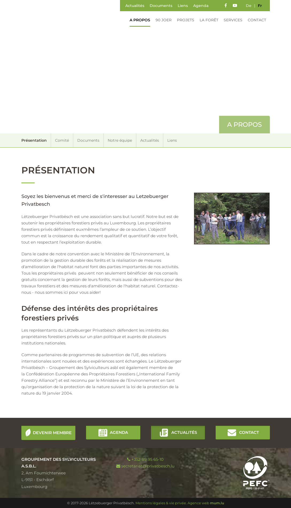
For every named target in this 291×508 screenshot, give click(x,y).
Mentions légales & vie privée (160, 503)
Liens (183, 5)
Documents (161, 5)
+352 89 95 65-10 (147, 459)
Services (231, 20)
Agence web (198, 503)
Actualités (134, 5)
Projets (184, 20)
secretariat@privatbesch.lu (147, 466)
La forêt (207, 20)
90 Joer (162, 20)
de (248, 5)
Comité (62, 140)
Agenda (200, 5)
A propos (138, 20)
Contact (255, 20)
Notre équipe (120, 140)
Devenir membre (52, 432)
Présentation (34, 140)
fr (260, 5)
